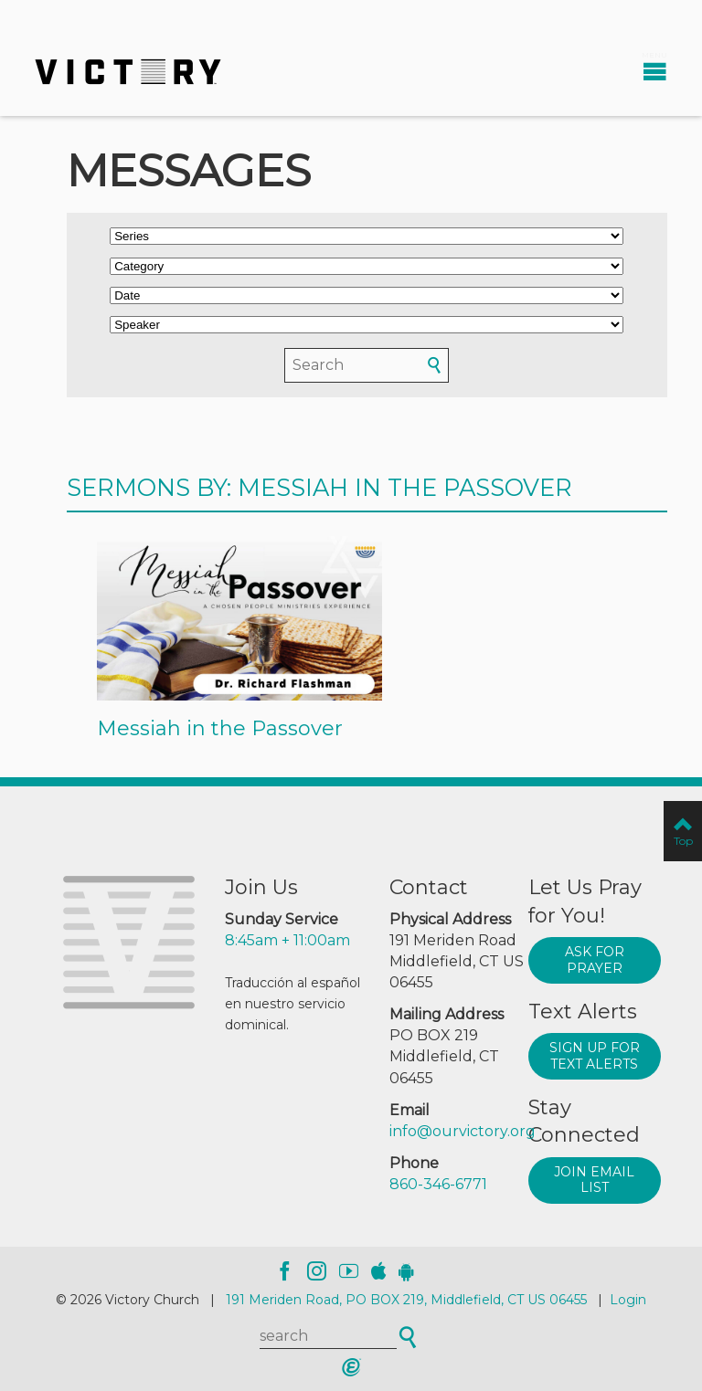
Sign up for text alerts (594, 1055)
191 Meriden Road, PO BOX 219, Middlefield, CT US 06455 (406, 1299)
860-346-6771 (438, 1184)
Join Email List (594, 1180)
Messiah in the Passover (220, 728)
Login (628, 1299)
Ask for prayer (594, 959)
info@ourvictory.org (462, 1131)
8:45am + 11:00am (287, 940)
